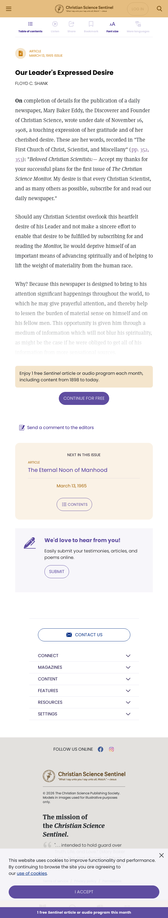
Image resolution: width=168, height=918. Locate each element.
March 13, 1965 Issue (46, 55)
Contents (74, 504)
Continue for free (84, 398)
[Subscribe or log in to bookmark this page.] (91, 27)
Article (35, 51)
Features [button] (48, 690)
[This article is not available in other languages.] (138, 27)
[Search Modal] (159, 8)
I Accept (84, 892)
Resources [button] (50, 702)
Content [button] (48, 679)
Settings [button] (47, 714)
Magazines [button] (50, 667)
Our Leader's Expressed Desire (64, 72)
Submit (56, 571)
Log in (138, 9)
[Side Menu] (8, 8)
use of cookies (32, 873)
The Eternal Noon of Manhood (68, 470)
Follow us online (73, 749)
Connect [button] (48, 655)
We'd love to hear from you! (82, 540)
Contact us (84, 635)
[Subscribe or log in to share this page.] (71, 27)
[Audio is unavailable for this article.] (55, 27)
